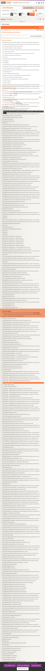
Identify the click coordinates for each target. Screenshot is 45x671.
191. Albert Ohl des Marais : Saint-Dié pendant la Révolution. (13, 143)
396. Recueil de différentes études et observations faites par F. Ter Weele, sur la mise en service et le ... (20, 478)
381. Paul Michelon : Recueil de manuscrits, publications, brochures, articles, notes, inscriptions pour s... (21, 450)
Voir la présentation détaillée (36, 36)
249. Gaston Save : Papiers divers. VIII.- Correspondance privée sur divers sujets (16, 249)
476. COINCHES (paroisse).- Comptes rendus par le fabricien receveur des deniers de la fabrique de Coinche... (21, 595)
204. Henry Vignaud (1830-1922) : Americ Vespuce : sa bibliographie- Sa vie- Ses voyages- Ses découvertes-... (21, 166)
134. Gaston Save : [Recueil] (7, 95)
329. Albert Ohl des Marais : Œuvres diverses (10, 347)
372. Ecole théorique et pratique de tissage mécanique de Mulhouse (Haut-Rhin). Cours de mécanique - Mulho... (21, 434)
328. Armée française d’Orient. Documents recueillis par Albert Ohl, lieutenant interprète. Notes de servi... (21, 345)
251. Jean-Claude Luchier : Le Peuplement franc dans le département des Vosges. (17, 252)
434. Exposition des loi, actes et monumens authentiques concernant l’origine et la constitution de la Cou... (21, 547)
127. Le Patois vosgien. (6, 82)
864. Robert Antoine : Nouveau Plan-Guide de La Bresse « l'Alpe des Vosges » (16, 622)
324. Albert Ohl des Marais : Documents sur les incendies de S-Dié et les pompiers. (17, 338)
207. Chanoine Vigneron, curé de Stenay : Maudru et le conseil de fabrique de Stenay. (17, 172)
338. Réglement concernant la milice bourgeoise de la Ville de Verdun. (15, 364)
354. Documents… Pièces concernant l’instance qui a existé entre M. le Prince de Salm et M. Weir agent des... (21, 399)
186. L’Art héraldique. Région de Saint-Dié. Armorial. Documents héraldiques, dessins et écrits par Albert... (21, 132)
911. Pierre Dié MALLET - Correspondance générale (11, 650)
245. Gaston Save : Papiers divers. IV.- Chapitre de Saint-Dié (13, 241)
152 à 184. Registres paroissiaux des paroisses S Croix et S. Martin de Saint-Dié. (16, 128)
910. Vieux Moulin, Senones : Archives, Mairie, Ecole (11, 648)
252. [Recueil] (4, 254)
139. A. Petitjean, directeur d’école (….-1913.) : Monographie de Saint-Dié (15, 104)
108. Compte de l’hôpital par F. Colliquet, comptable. (12, 47)
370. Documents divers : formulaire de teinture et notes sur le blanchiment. (15, 430)
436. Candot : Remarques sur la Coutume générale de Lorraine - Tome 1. (15, 551)
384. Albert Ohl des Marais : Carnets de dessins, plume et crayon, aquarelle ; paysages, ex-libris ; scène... (21, 456)
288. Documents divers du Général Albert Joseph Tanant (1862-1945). (14, 272)
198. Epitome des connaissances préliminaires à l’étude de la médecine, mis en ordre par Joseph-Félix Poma (21, 155)
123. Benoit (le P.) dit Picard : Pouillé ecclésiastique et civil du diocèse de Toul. (16, 75)
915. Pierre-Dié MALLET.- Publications (9, 657)
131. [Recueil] (4, 90)
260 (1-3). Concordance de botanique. (9, 269)
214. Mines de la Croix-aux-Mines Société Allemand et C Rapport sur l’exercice (16, 185)
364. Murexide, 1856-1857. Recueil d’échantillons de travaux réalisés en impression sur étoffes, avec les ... (21, 418)
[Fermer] (22, 309)
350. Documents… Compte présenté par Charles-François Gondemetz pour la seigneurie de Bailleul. (20, 392)
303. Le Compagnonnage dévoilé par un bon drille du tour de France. (14, 300)
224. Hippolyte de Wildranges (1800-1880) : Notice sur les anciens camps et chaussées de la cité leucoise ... (21, 203)
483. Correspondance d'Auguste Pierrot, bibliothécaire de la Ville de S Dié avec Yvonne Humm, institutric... (21, 608)
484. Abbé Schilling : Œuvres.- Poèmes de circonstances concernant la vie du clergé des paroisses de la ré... (21, 609)
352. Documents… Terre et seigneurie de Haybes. (11, 396)
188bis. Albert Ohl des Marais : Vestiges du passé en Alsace (12, 137)
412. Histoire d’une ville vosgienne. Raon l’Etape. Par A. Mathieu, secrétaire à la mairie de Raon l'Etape (20, 507)
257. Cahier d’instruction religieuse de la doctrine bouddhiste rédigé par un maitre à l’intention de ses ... (21, 263)
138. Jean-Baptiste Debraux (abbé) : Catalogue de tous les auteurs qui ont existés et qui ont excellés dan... (21, 102)
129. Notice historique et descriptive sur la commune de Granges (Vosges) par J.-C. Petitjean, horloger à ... (21, 86)
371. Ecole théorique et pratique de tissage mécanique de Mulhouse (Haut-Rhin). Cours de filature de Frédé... (21, 432)
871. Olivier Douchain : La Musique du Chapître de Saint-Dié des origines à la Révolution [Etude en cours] (21, 635)
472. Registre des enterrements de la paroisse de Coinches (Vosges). (14, 588)
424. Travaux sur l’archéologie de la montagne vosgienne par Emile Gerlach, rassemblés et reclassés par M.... (21, 529)
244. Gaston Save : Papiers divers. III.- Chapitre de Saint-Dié (13, 239)
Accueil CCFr (3, 19)
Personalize (36, 665)
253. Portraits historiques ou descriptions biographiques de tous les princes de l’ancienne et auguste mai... (21, 256)
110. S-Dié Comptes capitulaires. (8, 51)
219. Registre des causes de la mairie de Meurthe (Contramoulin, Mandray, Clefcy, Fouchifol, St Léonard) (21, 194)
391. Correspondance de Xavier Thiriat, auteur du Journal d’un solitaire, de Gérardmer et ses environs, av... (21, 469)
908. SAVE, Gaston (5, 644)
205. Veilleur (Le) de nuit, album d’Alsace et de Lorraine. (12, 168)
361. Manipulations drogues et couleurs (9, 412)
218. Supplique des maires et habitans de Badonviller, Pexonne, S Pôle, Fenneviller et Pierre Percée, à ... (21, 192)
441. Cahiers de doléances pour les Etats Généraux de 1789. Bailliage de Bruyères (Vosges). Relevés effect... (21, 560)
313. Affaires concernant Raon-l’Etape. (9, 318)
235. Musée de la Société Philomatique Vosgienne (11, 223)
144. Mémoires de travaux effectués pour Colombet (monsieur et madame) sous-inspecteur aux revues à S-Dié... (21, 113)
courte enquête (36, 312)
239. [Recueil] (4, 230)
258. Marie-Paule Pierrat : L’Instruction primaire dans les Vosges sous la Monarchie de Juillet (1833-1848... (21, 265)
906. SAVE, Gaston (5, 641)
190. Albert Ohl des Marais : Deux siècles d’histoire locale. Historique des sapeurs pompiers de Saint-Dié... (21, 141)
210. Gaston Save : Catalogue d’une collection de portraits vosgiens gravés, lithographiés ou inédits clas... (21, 177)
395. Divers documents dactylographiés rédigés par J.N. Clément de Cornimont (16, 476)
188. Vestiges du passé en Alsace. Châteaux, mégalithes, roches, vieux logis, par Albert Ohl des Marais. (20, 135)
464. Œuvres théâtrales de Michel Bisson (9, 573)
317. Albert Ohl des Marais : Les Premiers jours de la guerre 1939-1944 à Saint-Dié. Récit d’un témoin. (20, 325)
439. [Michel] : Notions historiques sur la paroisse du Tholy (12, 556)
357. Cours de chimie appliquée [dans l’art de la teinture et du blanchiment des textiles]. (18, 405)
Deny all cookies (23, 665)
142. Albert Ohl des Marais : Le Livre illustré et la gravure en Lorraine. (14, 110)
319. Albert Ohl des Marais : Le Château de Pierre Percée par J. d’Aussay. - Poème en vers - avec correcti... (21, 329)
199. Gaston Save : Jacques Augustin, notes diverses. (11, 157)
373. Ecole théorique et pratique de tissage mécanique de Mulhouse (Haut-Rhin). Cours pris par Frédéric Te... (21, 436)
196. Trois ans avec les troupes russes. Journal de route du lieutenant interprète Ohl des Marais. (19, 152)
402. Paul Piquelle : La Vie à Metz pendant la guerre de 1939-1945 (14, 489)
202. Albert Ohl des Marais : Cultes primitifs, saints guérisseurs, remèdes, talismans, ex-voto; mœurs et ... (21, 163)
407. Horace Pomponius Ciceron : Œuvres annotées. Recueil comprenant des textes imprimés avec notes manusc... (21, 498)
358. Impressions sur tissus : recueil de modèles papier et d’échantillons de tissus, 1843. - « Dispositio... (20, 407)
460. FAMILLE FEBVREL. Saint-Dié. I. (8, 566)
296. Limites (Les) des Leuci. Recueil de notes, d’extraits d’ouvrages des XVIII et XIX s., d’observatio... (20, 287)
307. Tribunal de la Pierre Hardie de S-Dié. (10, 307)
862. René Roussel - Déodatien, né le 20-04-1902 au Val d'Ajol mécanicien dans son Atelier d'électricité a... (21, 619)
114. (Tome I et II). (14, 58)
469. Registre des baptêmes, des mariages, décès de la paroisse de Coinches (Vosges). (17, 582)
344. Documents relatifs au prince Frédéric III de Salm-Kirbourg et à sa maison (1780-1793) (18, 375)
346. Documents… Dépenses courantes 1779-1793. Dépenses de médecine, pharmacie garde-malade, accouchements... (21, 378)
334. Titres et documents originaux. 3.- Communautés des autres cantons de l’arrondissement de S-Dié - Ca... (21, 357)
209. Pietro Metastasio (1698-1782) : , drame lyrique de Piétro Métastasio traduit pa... (21, 175)
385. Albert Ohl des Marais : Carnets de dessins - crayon (12, 458)
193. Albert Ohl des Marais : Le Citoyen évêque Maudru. (12, 146)
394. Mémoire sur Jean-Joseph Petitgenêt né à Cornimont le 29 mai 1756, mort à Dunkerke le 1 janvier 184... (21, 474)
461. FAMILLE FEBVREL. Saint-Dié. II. (8, 567)
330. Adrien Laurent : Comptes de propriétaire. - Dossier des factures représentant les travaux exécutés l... (21, 349)
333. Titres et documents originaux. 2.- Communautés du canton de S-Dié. (15, 355)
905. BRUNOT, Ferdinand (6, 639)
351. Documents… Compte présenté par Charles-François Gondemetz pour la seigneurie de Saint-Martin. (21, 394)
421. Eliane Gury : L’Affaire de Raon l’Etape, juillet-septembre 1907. (14, 524)
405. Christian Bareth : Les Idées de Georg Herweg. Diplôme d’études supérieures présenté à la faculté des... (21, 494)
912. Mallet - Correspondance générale (9, 652)
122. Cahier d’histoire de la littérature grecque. (10, 73)
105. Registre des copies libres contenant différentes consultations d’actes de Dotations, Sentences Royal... (21, 42)
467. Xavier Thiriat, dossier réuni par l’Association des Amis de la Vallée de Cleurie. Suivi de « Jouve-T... (20, 578)
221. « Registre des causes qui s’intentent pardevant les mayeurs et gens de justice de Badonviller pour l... (21, 197)
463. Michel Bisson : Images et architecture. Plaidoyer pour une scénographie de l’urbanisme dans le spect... (21, 571)
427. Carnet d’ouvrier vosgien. (7, 535)
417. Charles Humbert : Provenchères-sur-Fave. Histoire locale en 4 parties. (15, 516)
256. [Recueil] (4, 261)
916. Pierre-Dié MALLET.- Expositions (9, 659)
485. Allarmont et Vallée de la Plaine (8, 611)
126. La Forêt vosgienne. (6, 80)
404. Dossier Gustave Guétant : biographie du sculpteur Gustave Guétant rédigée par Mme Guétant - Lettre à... (21, 492)
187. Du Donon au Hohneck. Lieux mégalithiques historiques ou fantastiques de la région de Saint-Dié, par (21, 133)
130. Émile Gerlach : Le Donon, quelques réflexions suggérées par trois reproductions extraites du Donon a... (21, 88)
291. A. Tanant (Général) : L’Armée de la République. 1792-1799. (13, 278)
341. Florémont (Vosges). (6, 369)
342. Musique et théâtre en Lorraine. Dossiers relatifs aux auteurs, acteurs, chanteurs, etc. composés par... (21, 371)
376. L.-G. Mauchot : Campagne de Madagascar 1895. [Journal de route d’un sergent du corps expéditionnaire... (21, 441)
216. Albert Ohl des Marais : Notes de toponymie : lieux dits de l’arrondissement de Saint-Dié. (19, 188)
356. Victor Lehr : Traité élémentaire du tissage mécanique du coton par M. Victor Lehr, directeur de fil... (20, 403)
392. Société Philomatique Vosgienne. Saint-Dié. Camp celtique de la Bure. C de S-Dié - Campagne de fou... (21, 471)
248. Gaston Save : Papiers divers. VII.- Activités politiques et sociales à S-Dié (16, 247)
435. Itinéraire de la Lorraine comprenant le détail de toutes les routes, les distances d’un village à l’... (20, 549)
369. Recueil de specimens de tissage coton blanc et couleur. (13, 428)
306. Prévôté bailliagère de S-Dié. (8, 305)
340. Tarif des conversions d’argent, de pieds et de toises (12, 367)
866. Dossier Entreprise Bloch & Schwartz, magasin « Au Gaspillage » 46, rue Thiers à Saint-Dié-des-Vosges (21, 626)
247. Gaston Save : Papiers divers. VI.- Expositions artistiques (13, 245)
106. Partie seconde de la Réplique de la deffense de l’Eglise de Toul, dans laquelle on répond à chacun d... (21, 44)
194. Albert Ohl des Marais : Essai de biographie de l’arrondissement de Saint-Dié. (17, 148)
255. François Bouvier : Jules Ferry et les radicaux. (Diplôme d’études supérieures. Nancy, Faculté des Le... (21, 260)
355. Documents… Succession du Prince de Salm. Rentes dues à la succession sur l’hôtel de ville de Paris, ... (21, 401)
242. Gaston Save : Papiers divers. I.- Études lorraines (11, 236)
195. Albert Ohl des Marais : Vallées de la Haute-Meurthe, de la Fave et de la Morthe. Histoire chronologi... (21, 150)
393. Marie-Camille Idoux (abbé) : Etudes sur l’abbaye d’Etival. (13, 472)
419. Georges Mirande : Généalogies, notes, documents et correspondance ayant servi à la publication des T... (21, 520)
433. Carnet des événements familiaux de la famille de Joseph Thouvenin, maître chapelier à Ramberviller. (21, 545)
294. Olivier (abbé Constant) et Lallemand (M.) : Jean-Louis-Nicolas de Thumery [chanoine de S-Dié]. (20, 283)
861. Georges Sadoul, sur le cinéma (8, 617)
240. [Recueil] (4, 232)
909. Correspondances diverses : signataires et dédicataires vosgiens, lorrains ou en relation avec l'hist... (21, 646)
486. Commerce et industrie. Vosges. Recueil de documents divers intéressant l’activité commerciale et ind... (21, 613)
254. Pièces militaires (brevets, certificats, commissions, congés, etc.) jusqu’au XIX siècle (18, 258)
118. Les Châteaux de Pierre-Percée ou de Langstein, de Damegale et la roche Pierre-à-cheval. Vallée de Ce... (21, 66)
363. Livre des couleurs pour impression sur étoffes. (11, 416)
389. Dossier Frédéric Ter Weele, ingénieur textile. (11, 465)
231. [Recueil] (4, 216)
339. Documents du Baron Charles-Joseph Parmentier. (12, 366)
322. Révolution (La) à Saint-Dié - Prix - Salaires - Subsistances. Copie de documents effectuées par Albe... (21, 335)
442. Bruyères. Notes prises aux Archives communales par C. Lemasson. (15, 562)
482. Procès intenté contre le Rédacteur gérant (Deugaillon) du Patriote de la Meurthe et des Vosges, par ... (21, 606)
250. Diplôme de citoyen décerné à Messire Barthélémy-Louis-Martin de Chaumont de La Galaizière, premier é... (21, 250)
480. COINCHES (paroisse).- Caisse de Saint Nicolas (11, 602)
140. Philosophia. (5, 106)
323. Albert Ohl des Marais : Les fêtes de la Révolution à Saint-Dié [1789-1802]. (16, 336)
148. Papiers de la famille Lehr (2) (8, 121)
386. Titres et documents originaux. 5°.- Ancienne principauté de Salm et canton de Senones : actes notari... (21, 460)
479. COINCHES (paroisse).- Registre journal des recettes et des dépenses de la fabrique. (18, 600)
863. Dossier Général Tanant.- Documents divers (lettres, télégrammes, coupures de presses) (18, 620)
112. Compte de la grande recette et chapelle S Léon (11, 55)
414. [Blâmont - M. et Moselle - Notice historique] (11, 513)
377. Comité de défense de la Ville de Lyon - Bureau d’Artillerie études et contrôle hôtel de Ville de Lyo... (20, 443)
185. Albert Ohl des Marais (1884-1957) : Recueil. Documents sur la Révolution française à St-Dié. (19, 130)
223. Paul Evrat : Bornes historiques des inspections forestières (13, 201)
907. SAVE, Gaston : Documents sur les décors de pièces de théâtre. (14, 642)
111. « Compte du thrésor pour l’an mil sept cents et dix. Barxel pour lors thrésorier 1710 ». (18, 53)
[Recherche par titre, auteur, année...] (21, 10)
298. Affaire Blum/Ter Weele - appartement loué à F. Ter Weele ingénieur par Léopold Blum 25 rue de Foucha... (21, 291)
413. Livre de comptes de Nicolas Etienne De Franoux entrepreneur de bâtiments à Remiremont (19, 509)
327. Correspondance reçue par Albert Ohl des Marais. (12, 344)
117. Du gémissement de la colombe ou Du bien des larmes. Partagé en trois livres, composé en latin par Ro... (21, 64)
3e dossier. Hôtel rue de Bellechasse (10, 386)
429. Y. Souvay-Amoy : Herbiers (7, 538)
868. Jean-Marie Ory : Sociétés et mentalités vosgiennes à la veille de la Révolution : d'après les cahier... (21, 630)
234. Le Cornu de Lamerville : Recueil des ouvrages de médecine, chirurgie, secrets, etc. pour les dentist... (21, 221)
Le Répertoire (28, 7)
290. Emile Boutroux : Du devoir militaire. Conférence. (12, 276)
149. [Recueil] (4, 122)
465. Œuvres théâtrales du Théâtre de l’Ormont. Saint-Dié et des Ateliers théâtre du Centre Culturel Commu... (21, 575)
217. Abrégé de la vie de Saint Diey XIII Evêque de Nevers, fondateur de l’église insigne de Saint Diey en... (21, 190)
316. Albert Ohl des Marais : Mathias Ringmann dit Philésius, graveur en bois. (16, 324)
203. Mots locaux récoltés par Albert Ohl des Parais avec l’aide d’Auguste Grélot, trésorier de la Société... (21, 164)
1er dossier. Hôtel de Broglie (9, 382)
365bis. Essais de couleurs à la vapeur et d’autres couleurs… (13, 421)
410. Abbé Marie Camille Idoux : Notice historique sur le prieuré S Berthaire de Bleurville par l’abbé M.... (21, 504)
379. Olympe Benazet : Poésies (7, 447)
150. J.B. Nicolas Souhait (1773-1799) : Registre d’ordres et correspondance (15, 124)
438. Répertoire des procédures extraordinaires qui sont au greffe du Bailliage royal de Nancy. (19, 555)
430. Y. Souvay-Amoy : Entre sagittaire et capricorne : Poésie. (13, 540)
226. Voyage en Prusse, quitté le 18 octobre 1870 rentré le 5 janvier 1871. (15, 207)
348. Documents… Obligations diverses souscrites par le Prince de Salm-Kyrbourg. (17, 388)
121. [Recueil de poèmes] (6, 71)
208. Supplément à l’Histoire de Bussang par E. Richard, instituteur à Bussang (16, 174)
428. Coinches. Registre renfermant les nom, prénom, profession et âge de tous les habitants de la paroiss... (21, 536)
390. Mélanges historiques (7, 467)
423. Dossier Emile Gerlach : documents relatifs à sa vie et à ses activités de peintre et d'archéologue (20, 527)
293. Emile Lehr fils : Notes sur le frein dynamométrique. (12, 282)
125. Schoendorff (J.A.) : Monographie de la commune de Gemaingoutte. (15, 79)
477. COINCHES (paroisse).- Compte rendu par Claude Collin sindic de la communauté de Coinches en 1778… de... (21, 597)
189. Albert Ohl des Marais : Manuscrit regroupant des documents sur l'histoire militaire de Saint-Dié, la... (21, 139)
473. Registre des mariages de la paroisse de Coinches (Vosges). (13, 589)
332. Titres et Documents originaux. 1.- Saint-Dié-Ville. (12, 353)
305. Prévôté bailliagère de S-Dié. (8, 304)
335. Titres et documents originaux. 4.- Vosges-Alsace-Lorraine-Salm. (14, 358)
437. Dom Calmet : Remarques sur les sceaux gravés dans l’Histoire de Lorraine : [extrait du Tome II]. (20, 553)
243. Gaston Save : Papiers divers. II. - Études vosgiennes (12, 238)
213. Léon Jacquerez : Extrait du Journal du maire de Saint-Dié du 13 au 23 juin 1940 (17, 183)
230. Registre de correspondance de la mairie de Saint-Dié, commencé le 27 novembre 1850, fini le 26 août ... (21, 214)
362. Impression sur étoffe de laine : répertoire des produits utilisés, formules (16, 414)
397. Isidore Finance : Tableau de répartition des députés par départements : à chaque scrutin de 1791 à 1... (21, 480)
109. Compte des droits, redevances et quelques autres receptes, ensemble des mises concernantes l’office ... (21, 49)
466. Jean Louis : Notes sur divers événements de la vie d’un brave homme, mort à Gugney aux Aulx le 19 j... (21, 577)
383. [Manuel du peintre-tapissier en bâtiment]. (10, 454)
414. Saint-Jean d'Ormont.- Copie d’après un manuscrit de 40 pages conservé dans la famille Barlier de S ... (21, 511)
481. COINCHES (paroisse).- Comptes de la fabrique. (11, 604)
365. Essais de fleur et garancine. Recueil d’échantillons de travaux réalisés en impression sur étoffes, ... (21, 419)
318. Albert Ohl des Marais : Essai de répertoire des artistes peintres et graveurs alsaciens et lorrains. (20, 327)
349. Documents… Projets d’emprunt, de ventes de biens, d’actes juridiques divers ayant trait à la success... (21, 390)
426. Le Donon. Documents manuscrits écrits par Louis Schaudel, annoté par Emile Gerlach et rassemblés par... (21, 533)
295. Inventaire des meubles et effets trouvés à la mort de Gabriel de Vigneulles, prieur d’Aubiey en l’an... (21, 285)
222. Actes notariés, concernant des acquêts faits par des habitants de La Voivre (16, 199)
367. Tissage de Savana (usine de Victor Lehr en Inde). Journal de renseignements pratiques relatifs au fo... (21, 425)
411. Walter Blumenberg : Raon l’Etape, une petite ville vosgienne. (14, 505)
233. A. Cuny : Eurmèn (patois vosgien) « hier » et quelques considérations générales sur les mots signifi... (21, 219)
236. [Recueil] (4, 225)
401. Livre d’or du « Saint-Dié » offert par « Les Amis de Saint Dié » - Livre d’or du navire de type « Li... (20, 487)
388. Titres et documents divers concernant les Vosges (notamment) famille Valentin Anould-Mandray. (20, 463)
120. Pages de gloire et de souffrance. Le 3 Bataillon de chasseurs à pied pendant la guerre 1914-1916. (20, 69)
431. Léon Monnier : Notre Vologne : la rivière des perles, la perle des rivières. (16, 542)
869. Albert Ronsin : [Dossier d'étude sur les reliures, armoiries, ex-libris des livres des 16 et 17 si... (20, 631)
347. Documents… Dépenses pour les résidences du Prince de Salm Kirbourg (16, 380)
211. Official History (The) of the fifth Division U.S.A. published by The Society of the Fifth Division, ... (20, 179)
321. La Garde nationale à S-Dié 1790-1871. (10, 333)
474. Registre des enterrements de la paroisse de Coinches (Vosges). (14, 591)
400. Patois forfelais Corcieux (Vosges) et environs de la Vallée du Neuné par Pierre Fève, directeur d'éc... (21, 485)
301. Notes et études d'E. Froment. (8, 296)
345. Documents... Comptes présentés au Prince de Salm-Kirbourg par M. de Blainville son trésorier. (20, 377)
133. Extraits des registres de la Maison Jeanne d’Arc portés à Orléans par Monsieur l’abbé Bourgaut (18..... (21, 93)
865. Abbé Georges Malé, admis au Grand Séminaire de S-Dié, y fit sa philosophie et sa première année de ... (21, 624)
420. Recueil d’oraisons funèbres (8, 522)
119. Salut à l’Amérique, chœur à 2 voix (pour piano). (11, 68)
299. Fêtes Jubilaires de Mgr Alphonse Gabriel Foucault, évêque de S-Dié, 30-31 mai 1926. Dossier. (19, 293)
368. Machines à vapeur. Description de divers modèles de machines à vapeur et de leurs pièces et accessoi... (21, 427)
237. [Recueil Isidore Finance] (7, 227)
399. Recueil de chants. (6, 483)
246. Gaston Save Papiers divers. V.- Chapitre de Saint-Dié (12, 243)
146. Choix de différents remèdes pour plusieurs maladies (12, 117)
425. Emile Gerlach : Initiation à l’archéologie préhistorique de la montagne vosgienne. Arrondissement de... (21, 531)
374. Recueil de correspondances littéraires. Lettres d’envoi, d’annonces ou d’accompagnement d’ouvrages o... (21, 438)
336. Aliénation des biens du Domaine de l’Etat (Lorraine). (12, 360)
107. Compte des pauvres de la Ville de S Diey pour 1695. (12, 46)
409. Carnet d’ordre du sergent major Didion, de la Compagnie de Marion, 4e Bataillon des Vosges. (20, 502)
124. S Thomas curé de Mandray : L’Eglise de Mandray (12, 77)
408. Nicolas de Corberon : (21, 500)
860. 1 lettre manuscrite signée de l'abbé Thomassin (11, 615)
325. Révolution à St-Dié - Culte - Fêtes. (9, 340)
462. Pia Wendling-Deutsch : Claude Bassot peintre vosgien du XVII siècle (15, 569)
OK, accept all (10, 665)
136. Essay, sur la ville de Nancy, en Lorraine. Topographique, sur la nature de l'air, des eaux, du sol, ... (20, 99)
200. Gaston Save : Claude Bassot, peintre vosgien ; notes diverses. (14, 159)
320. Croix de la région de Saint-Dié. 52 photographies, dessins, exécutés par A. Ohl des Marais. (19, 331)
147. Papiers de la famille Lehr (7, 119)
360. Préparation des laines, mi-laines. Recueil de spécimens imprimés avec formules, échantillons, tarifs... (21, 410)
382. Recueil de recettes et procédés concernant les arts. (12, 452)
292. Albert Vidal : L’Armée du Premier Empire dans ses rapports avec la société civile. (17, 280)
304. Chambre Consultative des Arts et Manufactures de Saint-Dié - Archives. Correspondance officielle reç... (21, 302)
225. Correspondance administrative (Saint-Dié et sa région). (13, 205)
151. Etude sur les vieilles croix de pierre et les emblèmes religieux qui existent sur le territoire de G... (20, 126)
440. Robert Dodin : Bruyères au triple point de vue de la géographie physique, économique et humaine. (21, 558)
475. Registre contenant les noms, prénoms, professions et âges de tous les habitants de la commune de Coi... (21, 593)
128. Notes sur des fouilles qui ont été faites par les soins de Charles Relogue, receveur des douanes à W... (21, 84)
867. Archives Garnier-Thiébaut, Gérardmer (10, 628)
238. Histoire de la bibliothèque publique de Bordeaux (12, 228)
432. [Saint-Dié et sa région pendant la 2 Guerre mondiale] (13, 544)
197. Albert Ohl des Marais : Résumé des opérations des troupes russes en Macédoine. (17, 154)
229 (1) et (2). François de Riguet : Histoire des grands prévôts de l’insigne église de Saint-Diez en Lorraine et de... (21, 212)
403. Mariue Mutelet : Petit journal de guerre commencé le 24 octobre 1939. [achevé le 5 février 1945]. (20, 491)
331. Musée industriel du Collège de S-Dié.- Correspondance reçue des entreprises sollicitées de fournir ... (21, 351)
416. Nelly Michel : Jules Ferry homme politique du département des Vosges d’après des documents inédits (21, 514)
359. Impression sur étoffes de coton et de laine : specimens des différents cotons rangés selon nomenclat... (21, 408)
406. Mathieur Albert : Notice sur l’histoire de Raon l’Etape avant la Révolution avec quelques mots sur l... (21, 496)
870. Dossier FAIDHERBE (6, 633)
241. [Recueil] (4, 234)
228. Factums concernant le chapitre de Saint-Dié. (11, 210)
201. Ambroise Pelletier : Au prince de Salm (10, 161)
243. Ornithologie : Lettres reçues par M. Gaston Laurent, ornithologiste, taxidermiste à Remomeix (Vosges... (21, 373)
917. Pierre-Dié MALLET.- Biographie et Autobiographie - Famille (13, 661)
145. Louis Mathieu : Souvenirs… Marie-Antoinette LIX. (12, 115)
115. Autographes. (5, 60)
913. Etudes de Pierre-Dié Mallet (8, 653)
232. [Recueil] (4, 218)
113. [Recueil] (4, 57)
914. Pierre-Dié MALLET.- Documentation (9, 655)
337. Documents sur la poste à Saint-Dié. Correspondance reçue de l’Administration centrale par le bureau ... (21, 362)
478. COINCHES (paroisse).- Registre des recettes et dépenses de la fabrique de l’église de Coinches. (20, 599)
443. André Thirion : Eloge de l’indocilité (9, 564)
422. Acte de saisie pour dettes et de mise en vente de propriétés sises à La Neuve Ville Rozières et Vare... (21, 525)
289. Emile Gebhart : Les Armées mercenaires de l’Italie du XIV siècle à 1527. (16, 274)
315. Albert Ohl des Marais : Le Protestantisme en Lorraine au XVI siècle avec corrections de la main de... (21, 322)
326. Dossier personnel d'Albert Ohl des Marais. (10, 342)
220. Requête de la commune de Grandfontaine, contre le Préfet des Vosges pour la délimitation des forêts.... (21, 196)
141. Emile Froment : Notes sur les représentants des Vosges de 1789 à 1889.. (16, 108)
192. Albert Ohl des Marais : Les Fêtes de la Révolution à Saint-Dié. (14, 144)
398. (9, 482)
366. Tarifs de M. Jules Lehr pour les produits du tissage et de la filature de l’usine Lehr (17, 423)
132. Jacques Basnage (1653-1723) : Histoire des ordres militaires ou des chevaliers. (17, 91)
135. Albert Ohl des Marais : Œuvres (8, 97)
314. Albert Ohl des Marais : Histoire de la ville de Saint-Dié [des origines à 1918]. (16, 320)
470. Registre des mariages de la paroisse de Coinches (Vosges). (13, 584)
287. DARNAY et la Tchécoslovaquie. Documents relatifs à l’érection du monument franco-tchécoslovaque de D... (21, 271)
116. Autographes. (5, 62)
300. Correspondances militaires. (8, 294)
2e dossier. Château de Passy (9, 384)
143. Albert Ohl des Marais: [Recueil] (8, 111)
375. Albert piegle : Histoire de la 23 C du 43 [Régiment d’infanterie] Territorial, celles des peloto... (20, 440)
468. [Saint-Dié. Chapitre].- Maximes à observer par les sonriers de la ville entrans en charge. (19, 580)
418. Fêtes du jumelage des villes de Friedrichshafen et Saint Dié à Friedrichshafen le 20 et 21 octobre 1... (21, 518)
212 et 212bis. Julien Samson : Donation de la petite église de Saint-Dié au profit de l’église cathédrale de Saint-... (21, 181)
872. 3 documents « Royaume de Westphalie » (10, 637)
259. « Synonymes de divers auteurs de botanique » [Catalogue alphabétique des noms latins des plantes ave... (21, 267)
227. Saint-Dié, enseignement (7, 208)
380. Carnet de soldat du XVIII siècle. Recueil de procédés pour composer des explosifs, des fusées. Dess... (21, 449)
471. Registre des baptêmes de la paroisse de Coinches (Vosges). (13, 586)
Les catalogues (7, 8)
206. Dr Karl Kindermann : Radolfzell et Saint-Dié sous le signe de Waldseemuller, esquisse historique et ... (21, 170)
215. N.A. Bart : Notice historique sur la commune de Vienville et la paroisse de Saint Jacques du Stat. (20, 186)
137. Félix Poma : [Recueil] (7, 101)
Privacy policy (22, 668)
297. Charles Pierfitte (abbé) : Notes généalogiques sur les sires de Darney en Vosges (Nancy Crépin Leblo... (21, 289)
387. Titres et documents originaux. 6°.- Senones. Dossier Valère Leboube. (15, 461)
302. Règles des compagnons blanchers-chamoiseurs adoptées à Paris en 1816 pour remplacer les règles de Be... (21, 298)
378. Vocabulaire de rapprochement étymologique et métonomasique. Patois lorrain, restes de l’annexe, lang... (21, 445)
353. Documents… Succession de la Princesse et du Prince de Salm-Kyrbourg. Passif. (17, 397)
